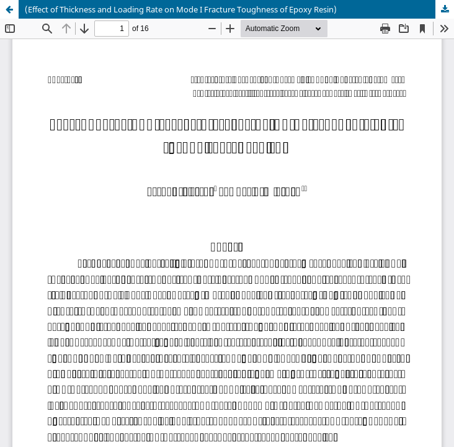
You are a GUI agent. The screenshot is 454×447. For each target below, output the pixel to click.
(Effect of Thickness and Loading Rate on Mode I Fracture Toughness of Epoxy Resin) (181, 9)
